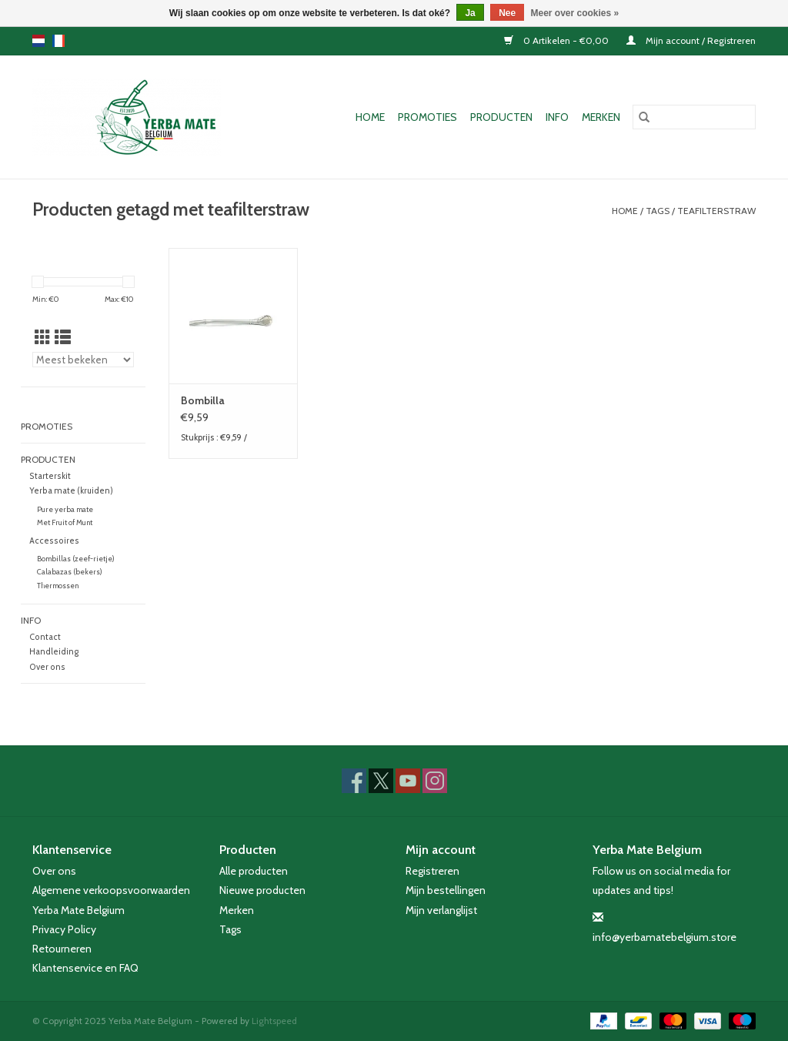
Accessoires (54, 541)
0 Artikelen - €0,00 (557, 40)
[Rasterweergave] (43, 337)
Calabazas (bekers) (69, 571)
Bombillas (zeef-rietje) (76, 558)
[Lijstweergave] (63, 337)
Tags (657, 210)
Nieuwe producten (262, 890)
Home (370, 117)
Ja (470, 13)
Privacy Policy (64, 929)
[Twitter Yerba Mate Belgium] (381, 780)
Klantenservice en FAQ (85, 968)
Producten (501, 117)
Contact (45, 637)
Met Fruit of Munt (64, 522)
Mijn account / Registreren (691, 40)
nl (38, 41)
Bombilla (203, 400)
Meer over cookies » (575, 13)
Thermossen (57, 585)
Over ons (47, 667)
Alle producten (253, 871)
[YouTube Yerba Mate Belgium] (408, 780)
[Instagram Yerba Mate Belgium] (434, 780)
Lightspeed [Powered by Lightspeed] (274, 1020)
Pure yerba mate (65, 509)
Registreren (432, 871)
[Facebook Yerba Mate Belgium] (354, 780)
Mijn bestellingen (446, 890)
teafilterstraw (716, 210)
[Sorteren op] (83, 359)
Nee (507, 13)
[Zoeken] (694, 117)
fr (58, 41)
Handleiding (53, 652)
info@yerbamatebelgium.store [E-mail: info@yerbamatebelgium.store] (664, 937)
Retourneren (62, 949)
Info (557, 117)
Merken (601, 117)
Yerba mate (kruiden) (71, 491)
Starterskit (50, 476)
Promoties (427, 117)
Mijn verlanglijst (441, 910)
